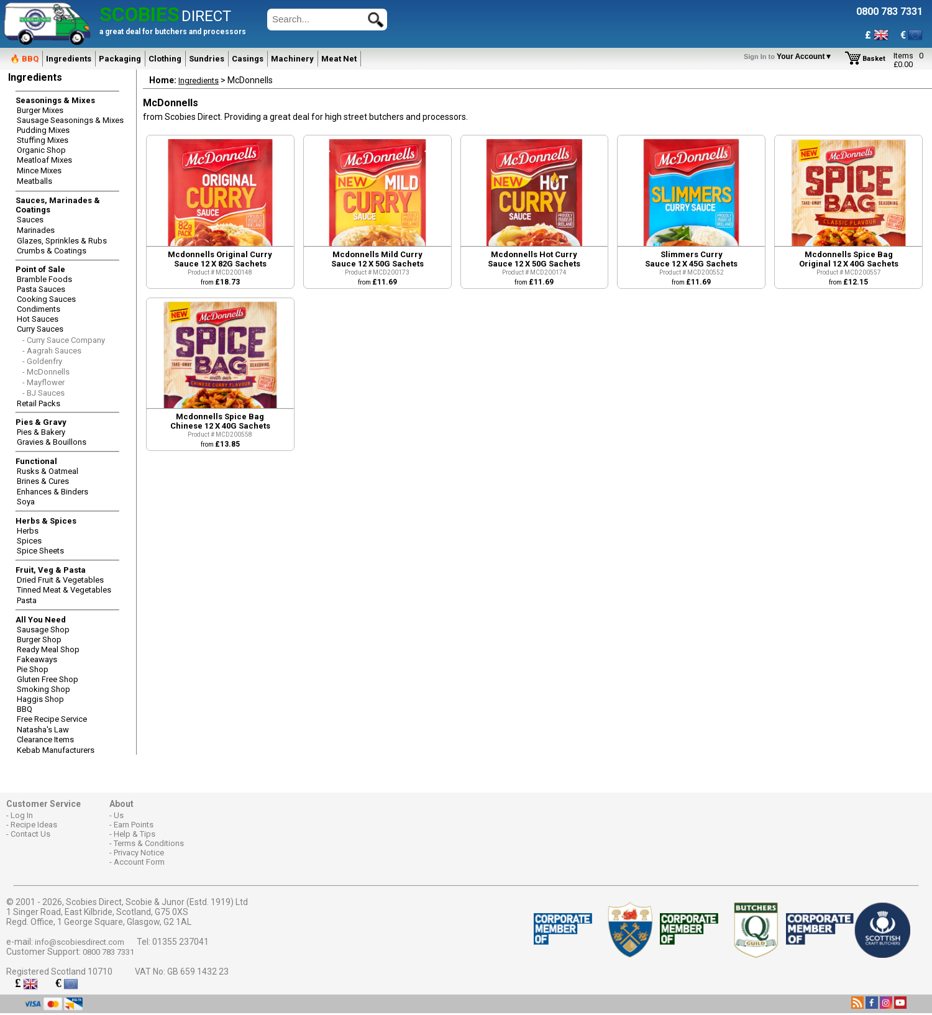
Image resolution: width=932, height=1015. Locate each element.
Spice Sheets (40, 550)
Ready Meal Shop (48, 649)
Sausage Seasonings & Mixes (70, 120)
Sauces (30, 219)
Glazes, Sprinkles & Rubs (62, 240)
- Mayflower (43, 382)
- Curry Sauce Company (63, 340)
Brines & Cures (43, 481)
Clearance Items (45, 739)
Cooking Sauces (46, 299)
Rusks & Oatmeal (47, 471)
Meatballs (34, 181)
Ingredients (68, 58)
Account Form (139, 862)
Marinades (36, 230)
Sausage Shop (43, 629)
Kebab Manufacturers (55, 750)
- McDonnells (46, 371)
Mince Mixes (39, 170)
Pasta (27, 600)
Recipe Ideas (34, 824)
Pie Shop (32, 669)
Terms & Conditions (149, 843)
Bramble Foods (44, 279)
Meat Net (339, 58)
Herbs (28, 530)
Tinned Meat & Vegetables (64, 589)
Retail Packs (38, 403)
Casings (247, 58)
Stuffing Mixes (42, 140)
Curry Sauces (40, 329)
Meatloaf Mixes (44, 160)
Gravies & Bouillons (51, 442)
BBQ (24, 709)
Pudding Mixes (43, 130)
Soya (26, 501)
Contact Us (30, 834)
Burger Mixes (40, 110)
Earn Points (133, 824)
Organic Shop (41, 150)
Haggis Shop (40, 699)
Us (119, 815)
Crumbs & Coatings (51, 250)
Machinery (292, 58)
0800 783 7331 (108, 952)
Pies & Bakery (41, 432)
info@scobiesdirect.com (79, 942)
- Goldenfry (42, 361)
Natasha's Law (43, 729)
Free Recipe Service (52, 719)
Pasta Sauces (41, 289)
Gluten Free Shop (47, 679)
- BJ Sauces (43, 393)
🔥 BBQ (24, 58)
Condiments (38, 309)
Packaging (120, 58)
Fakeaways (37, 659)
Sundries (206, 58)
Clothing (164, 58)
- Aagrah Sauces (51, 350)
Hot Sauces (37, 319)
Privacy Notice (139, 852)
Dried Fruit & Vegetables (60, 580)
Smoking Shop (43, 689)
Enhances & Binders (52, 491)
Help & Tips (134, 834)
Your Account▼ (790, 56)
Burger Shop (39, 639)
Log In (22, 815)
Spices (29, 540)
